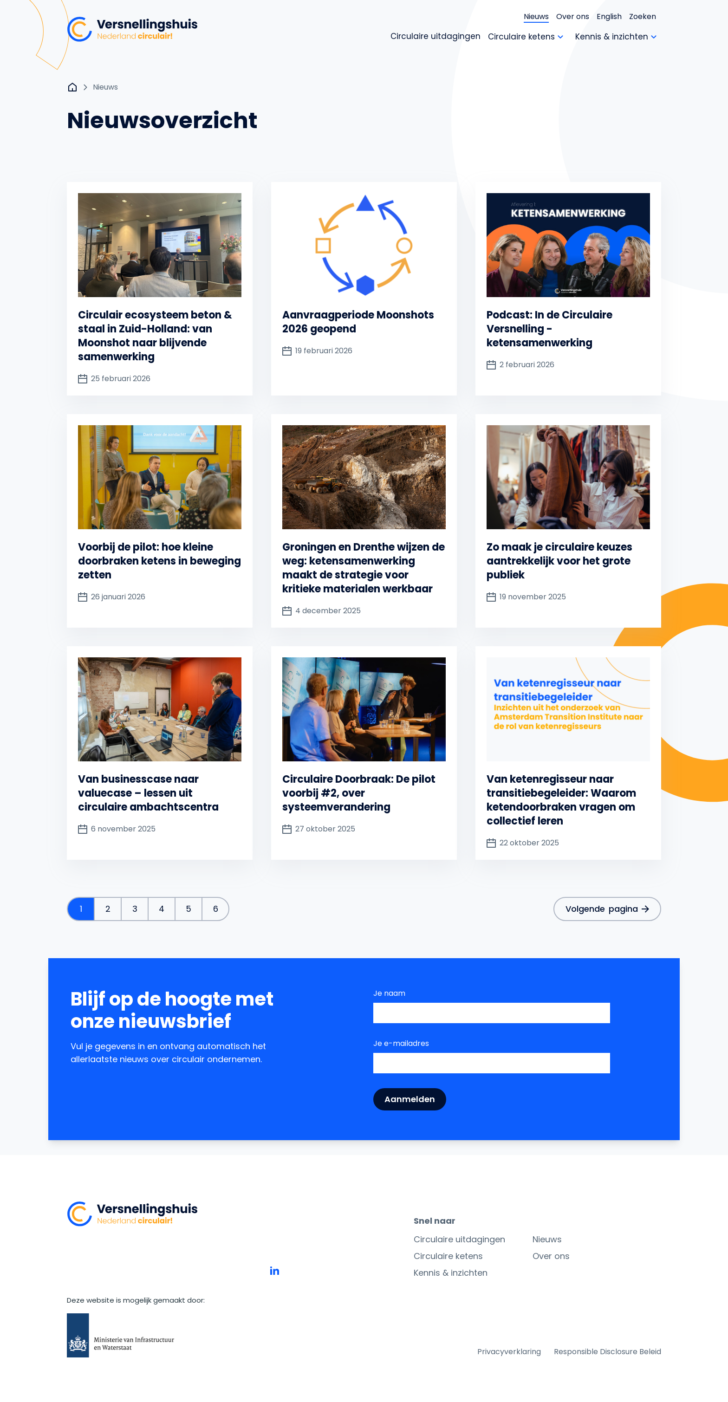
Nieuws (536, 16)
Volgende (607, 908)
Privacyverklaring (509, 1351)
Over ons (572, 16)
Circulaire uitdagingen (459, 1239)
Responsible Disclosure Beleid (607, 1351)
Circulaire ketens (448, 1256)
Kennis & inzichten (451, 1273)
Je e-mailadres (401, 1043)
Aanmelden (409, 1099)
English (609, 16)
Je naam (389, 993)
